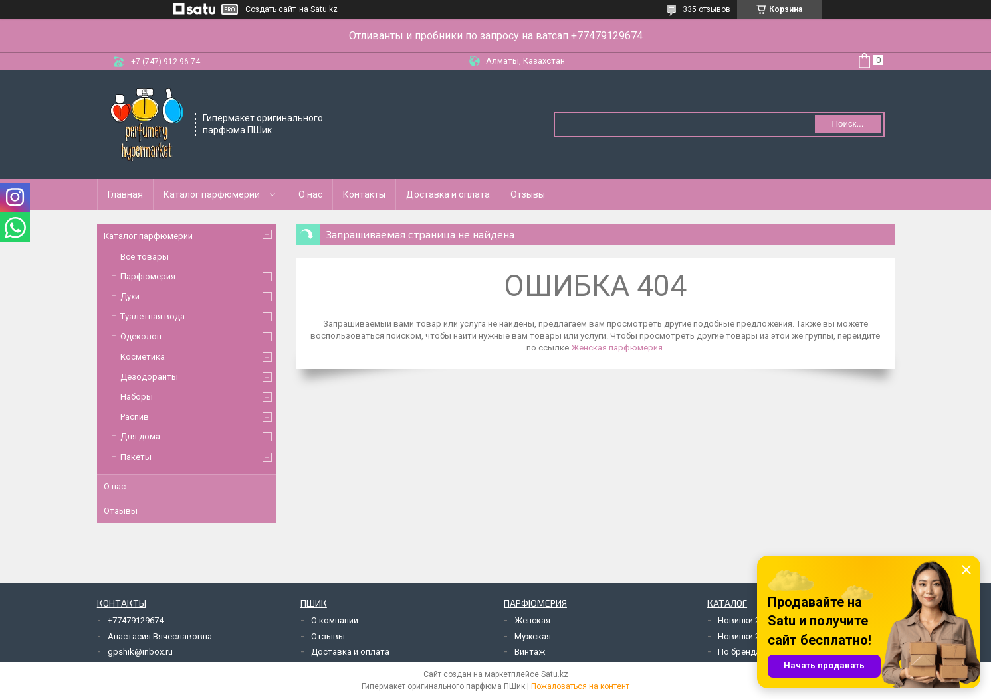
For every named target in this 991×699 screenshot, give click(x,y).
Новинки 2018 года (756, 620)
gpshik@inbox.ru (140, 652)
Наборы (136, 397)
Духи (130, 296)
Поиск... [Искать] (847, 124)
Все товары (144, 257)
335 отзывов (706, 9)
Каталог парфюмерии (212, 194)
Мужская (532, 636)
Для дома (140, 436)
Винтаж (529, 652)
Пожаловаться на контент (580, 686)
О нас (310, 194)
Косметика (142, 357)
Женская (532, 620)
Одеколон (141, 336)
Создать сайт (270, 9)
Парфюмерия (147, 276)
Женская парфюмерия (617, 347)
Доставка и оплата (448, 194)
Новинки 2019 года (756, 636)
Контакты (364, 194)
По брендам (742, 652)
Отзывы (527, 194)
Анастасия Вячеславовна (160, 636)
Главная (125, 194)
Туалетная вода (152, 316)
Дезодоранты (149, 377)
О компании (334, 620)
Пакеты (136, 457)
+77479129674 (136, 620)
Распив (134, 417)
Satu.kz (554, 674)
